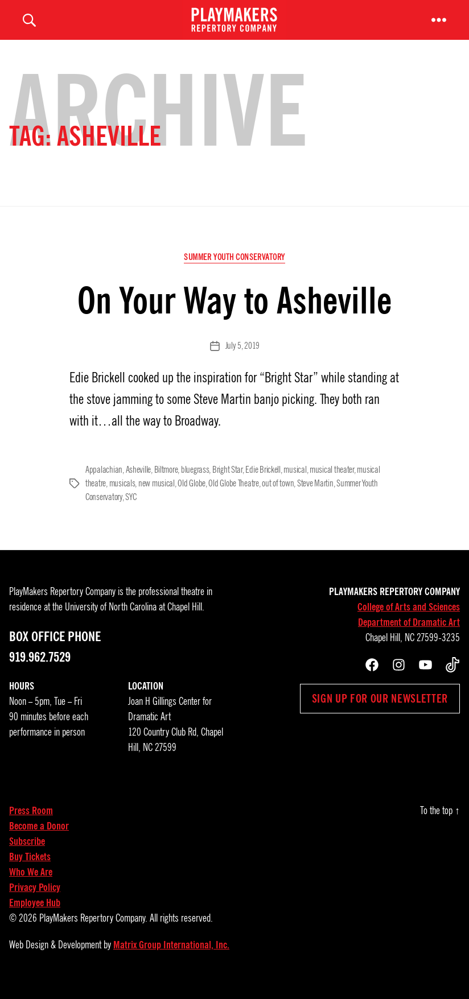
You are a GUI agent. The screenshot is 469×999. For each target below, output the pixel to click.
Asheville (138, 481)
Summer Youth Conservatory (234, 268)
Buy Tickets (30, 868)
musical (294, 481)
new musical (156, 495)
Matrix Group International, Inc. (171, 956)
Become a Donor (39, 837)
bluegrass (195, 481)
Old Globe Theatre (233, 495)
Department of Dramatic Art (409, 634)
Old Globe (191, 495)
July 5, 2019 (242, 357)
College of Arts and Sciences (408, 618)
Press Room (31, 822)
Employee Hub (34, 914)
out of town (278, 495)
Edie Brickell (263, 481)
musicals (122, 495)
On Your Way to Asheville (234, 312)
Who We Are (30, 883)
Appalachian (103, 481)
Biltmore (166, 481)
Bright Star (227, 481)
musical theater (332, 481)
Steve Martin (315, 495)
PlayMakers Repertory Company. (93, 929)
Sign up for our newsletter (380, 710)
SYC (130, 508)
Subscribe (27, 853)
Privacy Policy (34, 899)
